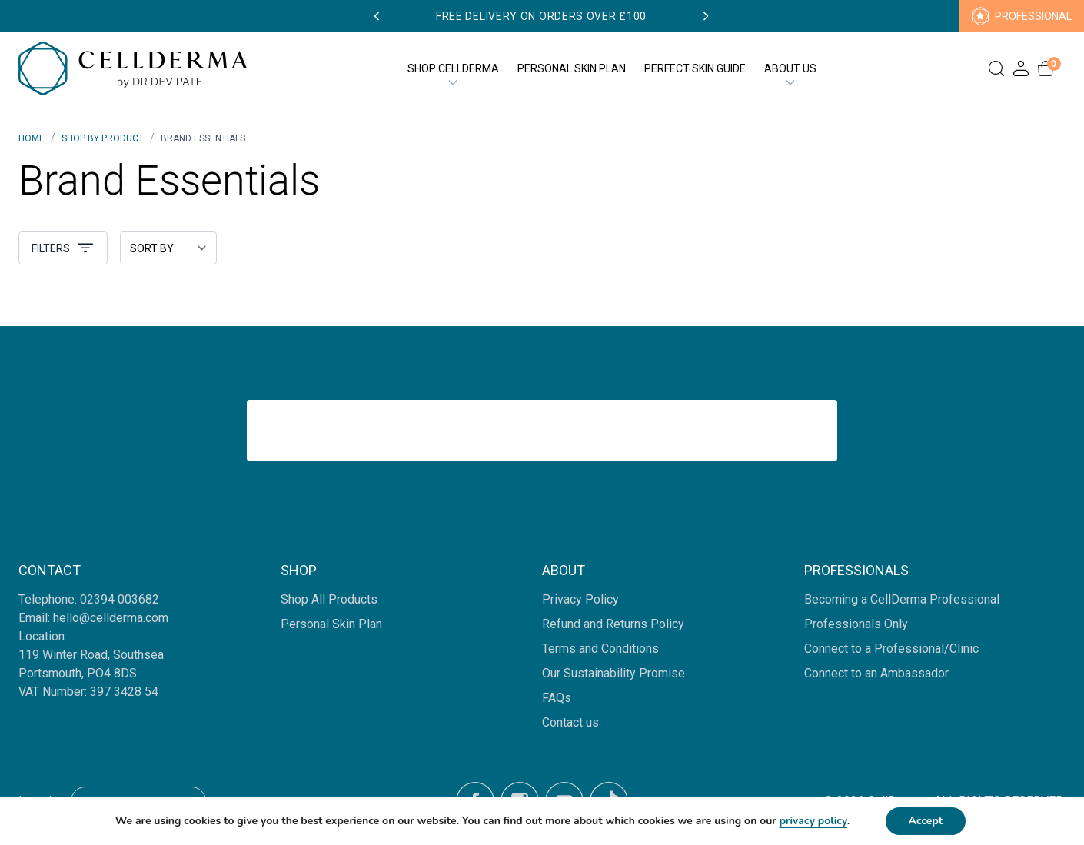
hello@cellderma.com (110, 617)
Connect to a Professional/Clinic (891, 648)
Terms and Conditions (600, 648)
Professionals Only (856, 624)
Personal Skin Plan (571, 68)
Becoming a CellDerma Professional (901, 599)
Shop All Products (329, 599)
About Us (790, 69)
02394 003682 (121, 599)
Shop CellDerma (453, 69)
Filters (63, 248)
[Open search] (996, 68)
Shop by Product (103, 138)
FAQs (556, 697)
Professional (1022, 16)
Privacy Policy (580, 599)
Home (31, 138)
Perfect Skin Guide (695, 68)
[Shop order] (168, 247)
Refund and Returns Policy (613, 624)
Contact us (570, 722)
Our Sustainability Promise (613, 673)
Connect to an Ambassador (876, 673)
